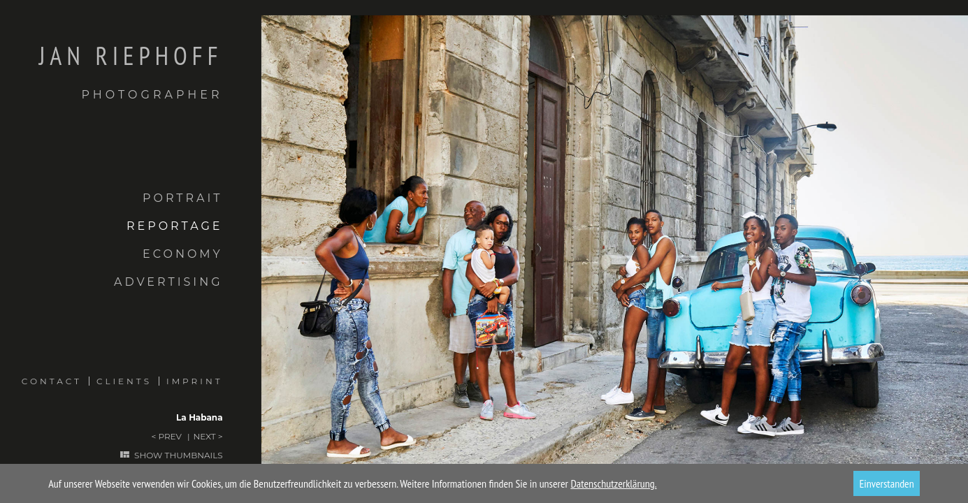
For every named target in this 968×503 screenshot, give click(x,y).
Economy (183, 254)
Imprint (194, 381)
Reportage (175, 226)
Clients (124, 381)
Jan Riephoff (111, 72)
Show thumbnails (178, 455)
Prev (169, 436)
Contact (52, 381)
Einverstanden (886, 483)
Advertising (168, 282)
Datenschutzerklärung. (613, 483)
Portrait (183, 198)
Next (205, 436)
